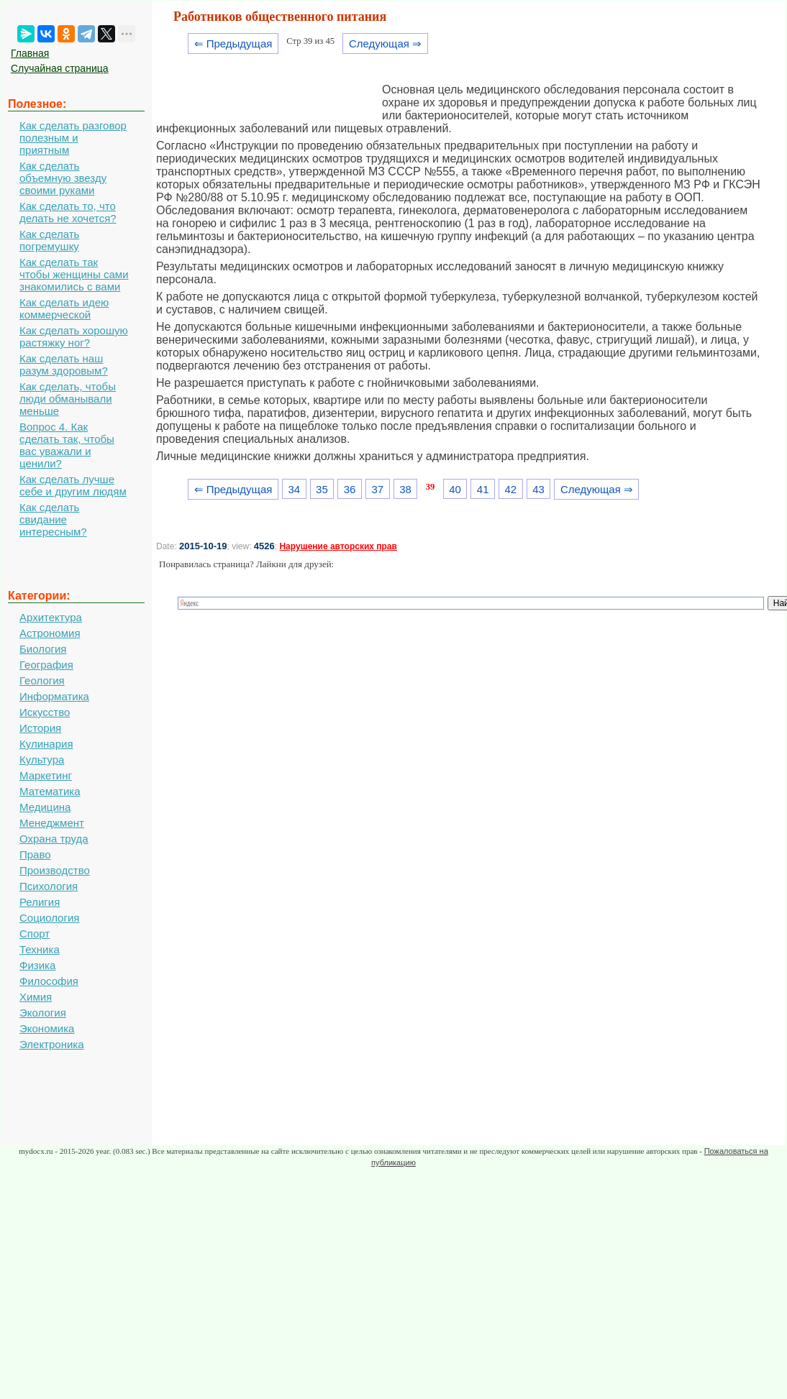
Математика (50, 791)
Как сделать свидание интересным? (53, 519)
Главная (30, 53)
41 (483, 489)
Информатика (54, 696)
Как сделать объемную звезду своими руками (62, 178)
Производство (54, 870)
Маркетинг (45, 775)
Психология (48, 886)
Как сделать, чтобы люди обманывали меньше (67, 398)
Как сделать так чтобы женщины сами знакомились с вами (74, 274)
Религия (39, 902)
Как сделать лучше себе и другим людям (73, 485)
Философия (48, 981)
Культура (41, 759)
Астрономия (50, 633)
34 (294, 489)
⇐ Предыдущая (233, 43)
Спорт (34, 933)
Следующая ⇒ (385, 43)
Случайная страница (60, 68)
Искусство (44, 712)
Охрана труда (53, 838)
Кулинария (46, 744)
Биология (42, 649)
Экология (42, 1012)
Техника (39, 949)
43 (538, 489)
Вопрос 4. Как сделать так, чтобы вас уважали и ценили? (66, 445)
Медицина (44, 807)
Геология (42, 680)
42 (511, 489)
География (46, 665)
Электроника (51, 1044)
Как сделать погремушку (49, 240)
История (40, 728)
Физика (37, 965)
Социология (49, 918)
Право (35, 854)
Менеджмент (51, 823)
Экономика (46, 1028)
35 (322, 489)
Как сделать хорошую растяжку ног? (73, 336)
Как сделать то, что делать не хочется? (68, 212)
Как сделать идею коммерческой (64, 308)
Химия (35, 997)
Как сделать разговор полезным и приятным (73, 137)
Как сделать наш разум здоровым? (63, 364)
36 (350, 489)
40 (455, 489)
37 (377, 489)
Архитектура (50, 617)
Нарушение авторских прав (337, 546)
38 (405, 489)
